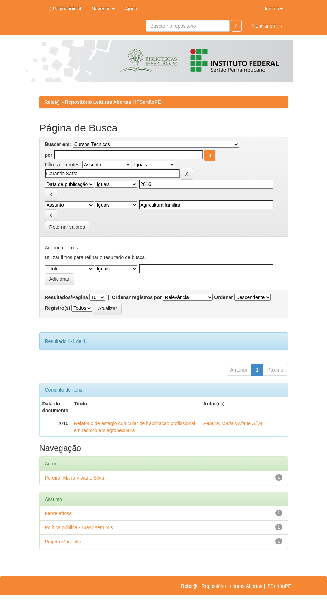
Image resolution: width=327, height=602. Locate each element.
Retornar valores (67, 227)
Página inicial (65, 9)
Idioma (273, 8)
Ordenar (223, 297)
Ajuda (131, 8)
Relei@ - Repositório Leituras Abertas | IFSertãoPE (103, 102)
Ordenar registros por (137, 297)
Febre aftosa (58, 513)
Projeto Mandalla (63, 541)
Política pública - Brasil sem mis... (81, 527)
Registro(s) (57, 308)
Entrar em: (267, 26)
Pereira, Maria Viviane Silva (233, 423)
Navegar (103, 8)
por (49, 155)
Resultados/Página (66, 297)
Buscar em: (58, 144)
